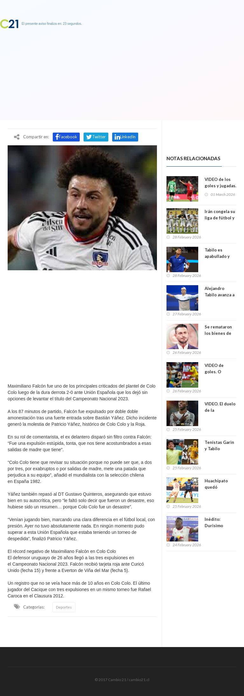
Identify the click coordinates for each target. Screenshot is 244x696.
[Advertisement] (82, 324)
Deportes (64, 607)
